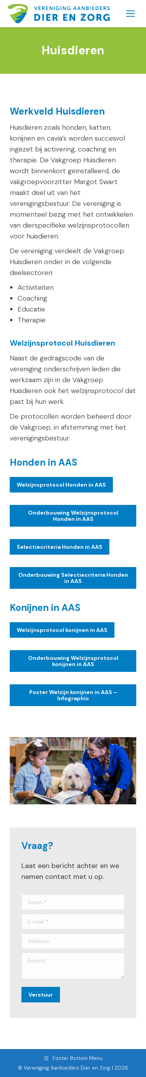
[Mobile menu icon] (130, 13)
